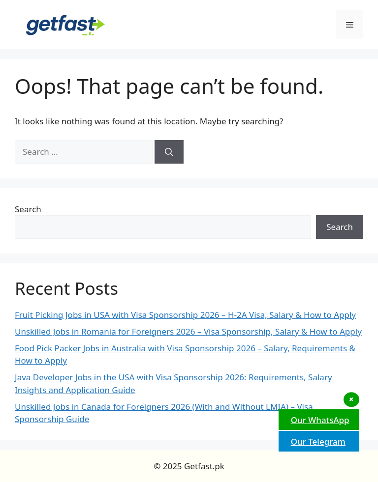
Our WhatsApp (318, 419)
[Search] (169, 152)
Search (28, 209)
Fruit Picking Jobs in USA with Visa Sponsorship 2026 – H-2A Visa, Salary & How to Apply (185, 314)
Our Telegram (317, 441)
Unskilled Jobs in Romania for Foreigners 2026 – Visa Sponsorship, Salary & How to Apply (188, 331)
